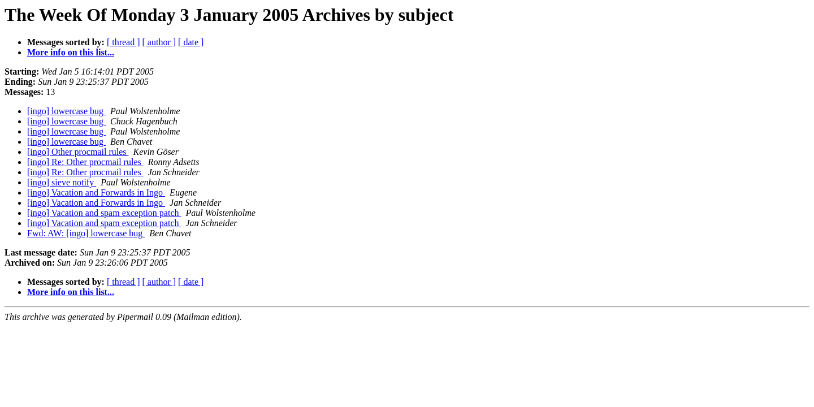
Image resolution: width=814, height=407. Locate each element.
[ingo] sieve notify (61, 182)
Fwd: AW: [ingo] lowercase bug (86, 233)
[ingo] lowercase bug (66, 111)
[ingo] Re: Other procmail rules (85, 162)
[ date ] (191, 42)
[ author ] (159, 42)
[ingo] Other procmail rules (78, 152)
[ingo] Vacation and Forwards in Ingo (96, 192)
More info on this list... (70, 52)
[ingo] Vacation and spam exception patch (104, 213)
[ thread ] (123, 42)
